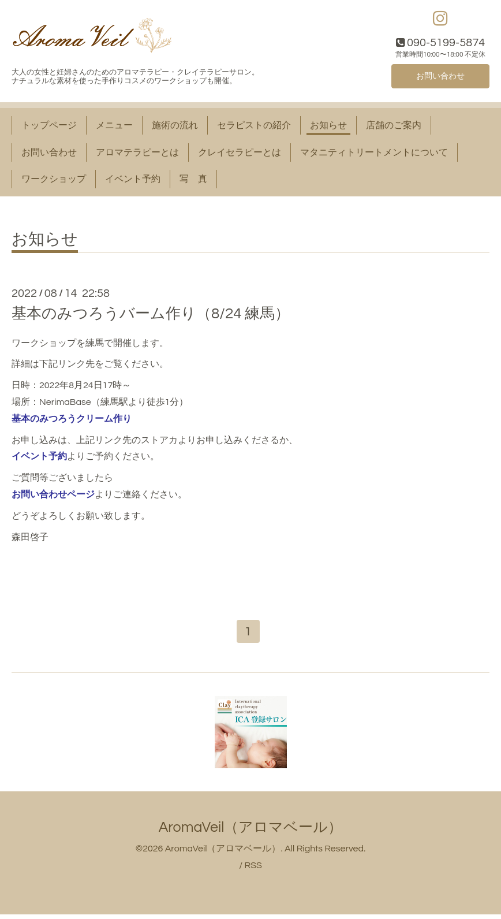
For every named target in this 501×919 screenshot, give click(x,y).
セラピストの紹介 (254, 128)
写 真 (193, 182)
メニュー (114, 128)
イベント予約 (132, 182)
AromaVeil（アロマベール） (251, 831)
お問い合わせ (440, 78)
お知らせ (328, 128)
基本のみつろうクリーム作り (72, 421)
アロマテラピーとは (137, 155)
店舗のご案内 (393, 128)
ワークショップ (53, 182)
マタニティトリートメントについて (374, 155)
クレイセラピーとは (239, 155)
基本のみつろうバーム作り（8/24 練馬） (151, 317)
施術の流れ (175, 128)
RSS (252, 870)
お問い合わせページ (53, 497)
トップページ (49, 128)
